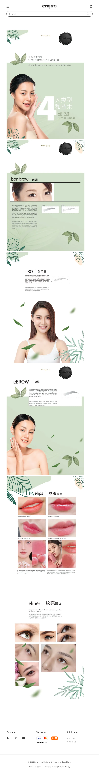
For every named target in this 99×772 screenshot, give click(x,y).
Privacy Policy (51, 767)
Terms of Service (36, 767)
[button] (8, 6)
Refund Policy (64, 767)
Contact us (71, 742)
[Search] (88, 13)
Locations (70, 738)
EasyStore (66, 762)
